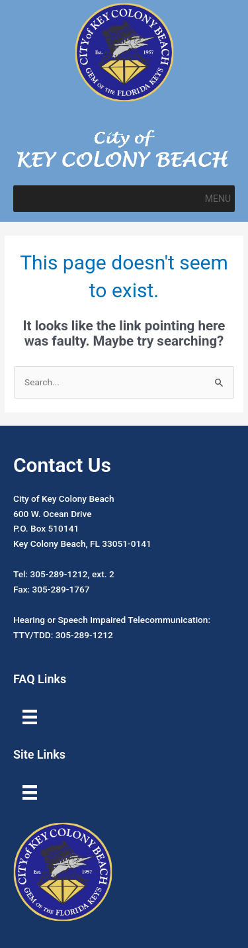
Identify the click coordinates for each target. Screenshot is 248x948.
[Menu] (29, 717)
